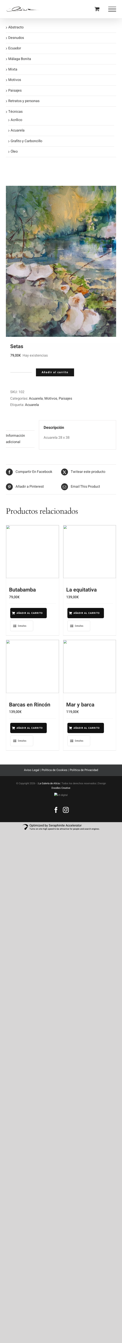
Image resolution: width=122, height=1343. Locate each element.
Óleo (14, 151)
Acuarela (36, 398)
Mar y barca (80, 707)
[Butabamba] (32, 551)
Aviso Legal (32, 775)
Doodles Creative (60, 793)
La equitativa (81, 590)
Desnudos (16, 37)
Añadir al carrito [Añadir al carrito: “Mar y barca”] (80, 731)
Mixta (12, 69)
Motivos (50, 398)
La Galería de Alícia (49, 788)
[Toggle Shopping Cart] (96, 8)
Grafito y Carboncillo (26, 141)
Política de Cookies (54, 775)
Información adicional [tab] (15, 439)
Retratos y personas (23, 101)
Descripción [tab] (15, 425)
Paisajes (65, 398)
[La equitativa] (89, 551)
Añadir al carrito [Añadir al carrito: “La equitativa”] (80, 614)
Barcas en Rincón (29, 707)
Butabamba (22, 590)
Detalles (22, 628)
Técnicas (15, 111)
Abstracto (16, 27)
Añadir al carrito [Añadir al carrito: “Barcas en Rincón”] (23, 731)
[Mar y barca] (89, 668)
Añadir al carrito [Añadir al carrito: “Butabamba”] (23, 614)
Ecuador (14, 48)
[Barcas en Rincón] (32, 668)
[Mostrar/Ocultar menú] (112, 9)
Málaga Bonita (19, 59)
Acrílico (16, 120)
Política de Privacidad (84, 775)
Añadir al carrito (55, 372)
